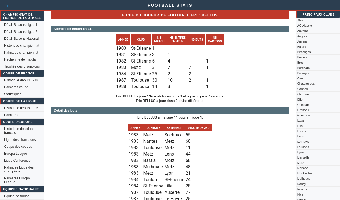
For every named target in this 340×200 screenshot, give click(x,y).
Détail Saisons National (21, 39)
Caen (300, 78)
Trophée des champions (22, 66)
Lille (300, 126)
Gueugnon (304, 115)
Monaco (302, 168)
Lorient (302, 131)
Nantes (302, 189)
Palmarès (11, 115)
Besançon (304, 52)
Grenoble (303, 110)
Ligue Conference (17, 160)
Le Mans (303, 147)
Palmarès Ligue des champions (19, 169)
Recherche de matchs (20, 59)
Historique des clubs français (19, 131)
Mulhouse (304, 178)
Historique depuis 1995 (21, 108)
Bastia (301, 46)
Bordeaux (303, 67)
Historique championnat (21, 46)
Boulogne (303, 73)
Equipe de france (16, 196)
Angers (302, 36)
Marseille (303, 157)
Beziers (302, 57)
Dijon (300, 99)
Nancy (301, 184)
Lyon (300, 152)
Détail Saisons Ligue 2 (20, 32)
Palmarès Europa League (17, 180)
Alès (300, 20)
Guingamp (304, 104)
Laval (300, 120)
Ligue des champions (20, 140)
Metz (300, 162)
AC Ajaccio (304, 25)
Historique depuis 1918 (21, 80)
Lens (300, 136)
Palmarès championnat (21, 52)
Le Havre (303, 141)
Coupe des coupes (18, 147)
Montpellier (304, 173)
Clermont (303, 94)
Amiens (302, 41)
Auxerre (302, 30)
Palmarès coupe (16, 87)
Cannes (302, 89)
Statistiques (12, 94)
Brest (300, 62)
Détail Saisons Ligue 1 (20, 25)
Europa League (15, 154)
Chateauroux (306, 83)
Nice (300, 194)
